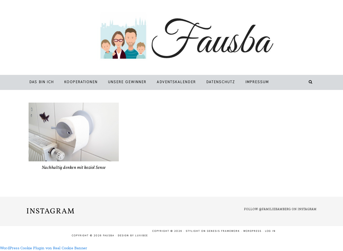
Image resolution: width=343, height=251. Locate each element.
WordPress (252, 231)
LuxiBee (141, 235)
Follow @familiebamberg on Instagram (280, 209)
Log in (270, 231)
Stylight (193, 231)
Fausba (179, 38)
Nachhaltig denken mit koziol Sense (74, 168)
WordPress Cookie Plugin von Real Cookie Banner (43, 248)
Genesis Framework (223, 231)
